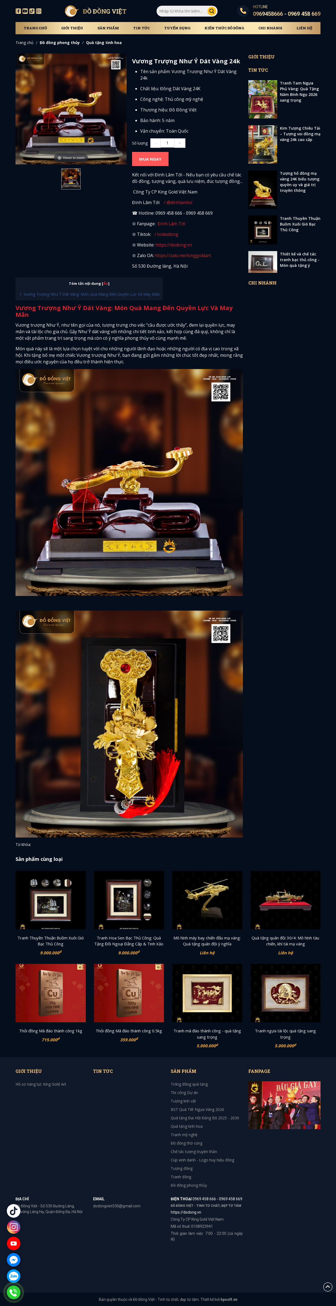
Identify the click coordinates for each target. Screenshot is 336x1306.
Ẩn (105, 283)
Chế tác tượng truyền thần (194, 1151)
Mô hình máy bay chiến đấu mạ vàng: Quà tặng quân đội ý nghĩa (207, 941)
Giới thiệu (72, 28)
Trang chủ (35, 28)
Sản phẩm (108, 28)
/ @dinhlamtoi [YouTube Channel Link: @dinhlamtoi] (177, 202)
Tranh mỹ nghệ (184, 1134)
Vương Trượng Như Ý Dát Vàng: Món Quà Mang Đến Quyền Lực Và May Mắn (92, 294)
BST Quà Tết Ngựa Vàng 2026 (197, 1109)
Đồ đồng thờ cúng (186, 1143)
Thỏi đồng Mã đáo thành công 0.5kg (129, 1030)
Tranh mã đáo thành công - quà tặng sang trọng (207, 1034)
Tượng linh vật (183, 1101)
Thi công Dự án (184, 1092)
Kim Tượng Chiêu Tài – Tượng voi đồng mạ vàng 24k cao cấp (300, 134)
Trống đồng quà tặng (189, 1084)
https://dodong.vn (173, 245)
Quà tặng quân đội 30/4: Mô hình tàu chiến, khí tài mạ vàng (285, 941)
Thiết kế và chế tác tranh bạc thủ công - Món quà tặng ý (299, 259)
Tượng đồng (182, 1168)
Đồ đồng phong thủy (60, 42)
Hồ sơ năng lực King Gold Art (41, 1084)
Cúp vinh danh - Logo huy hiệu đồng (202, 1160)
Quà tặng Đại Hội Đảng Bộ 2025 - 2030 (205, 1117)
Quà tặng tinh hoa (104, 42)
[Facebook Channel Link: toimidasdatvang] (157, 224)
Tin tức (141, 28)
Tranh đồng (181, 1176)
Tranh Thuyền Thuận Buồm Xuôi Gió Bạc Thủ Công (300, 224)
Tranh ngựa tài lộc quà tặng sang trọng (285, 1034)
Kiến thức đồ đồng (224, 28)
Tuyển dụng (177, 28)
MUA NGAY (150, 159)
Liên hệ (304, 28)
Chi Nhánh (270, 28)
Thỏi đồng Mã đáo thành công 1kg (50, 1030)
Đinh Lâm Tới (171, 224)
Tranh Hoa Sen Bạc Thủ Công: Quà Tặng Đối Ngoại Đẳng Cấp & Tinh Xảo (128, 941)
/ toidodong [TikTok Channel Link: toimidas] (166, 234)
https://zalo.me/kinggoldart (183, 255)
